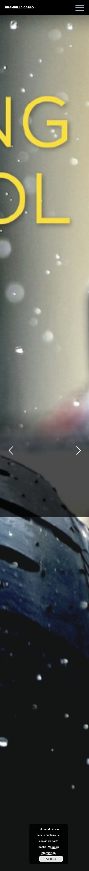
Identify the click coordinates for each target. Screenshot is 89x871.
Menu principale (79, 8)
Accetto (51, 859)
